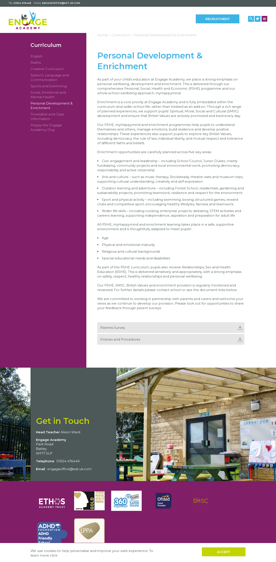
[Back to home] (28, 19)
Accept (223, 552)
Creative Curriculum (47, 69)
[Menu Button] (264, 19)
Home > (104, 35)
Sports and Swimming (49, 86)
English (36, 56)
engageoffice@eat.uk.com (61, 3)
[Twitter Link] (258, 19)
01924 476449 (22, 3)
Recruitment (217, 19)
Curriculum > (122, 35)
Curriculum (46, 45)
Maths (36, 62)
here (62, 555)
